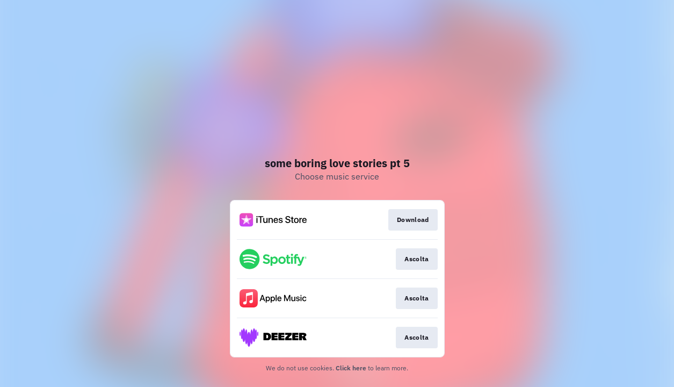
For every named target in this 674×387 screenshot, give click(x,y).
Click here (351, 368)
